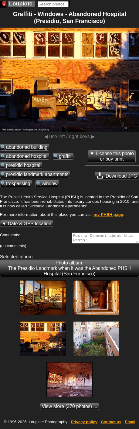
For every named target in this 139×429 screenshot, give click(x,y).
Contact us (111, 423)
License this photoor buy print (115, 156)
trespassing (18, 183)
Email (130, 423)
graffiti (65, 156)
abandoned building (26, 147)
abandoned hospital (26, 156)
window (49, 183)
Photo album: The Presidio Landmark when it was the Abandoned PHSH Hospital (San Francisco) (69, 270)
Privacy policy (84, 423)
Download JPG (117, 175)
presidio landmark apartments (37, 174)
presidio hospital (23, 165)
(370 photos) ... (69, 408)
